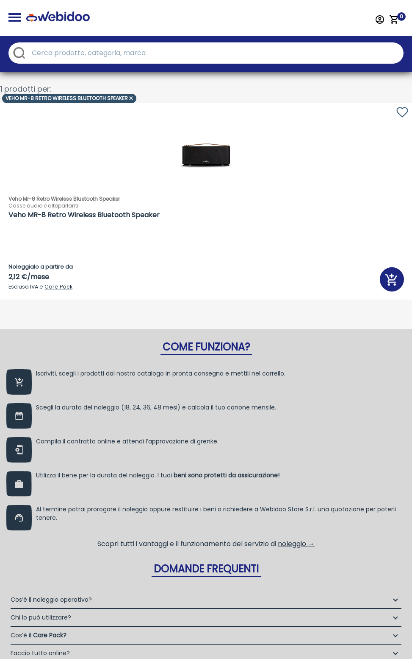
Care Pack (58, 286)
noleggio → (296, 556)
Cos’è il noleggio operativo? (51, 612)
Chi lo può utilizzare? (41, 630)
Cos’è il (38, 648)
